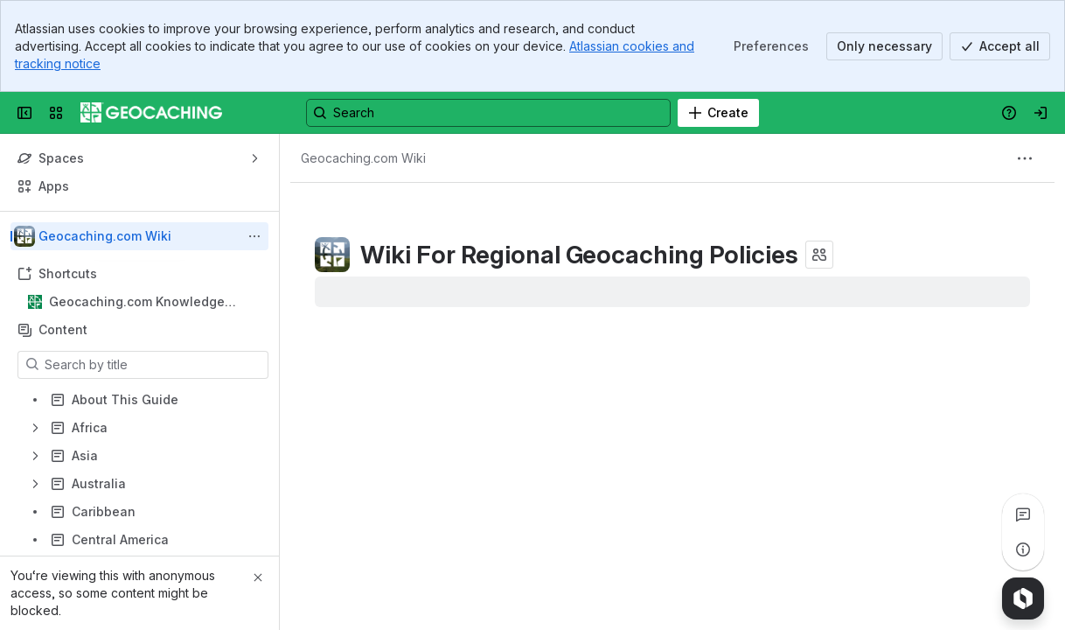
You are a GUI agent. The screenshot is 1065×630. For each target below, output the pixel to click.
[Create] (718, 113)
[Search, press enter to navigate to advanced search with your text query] (488, 113)
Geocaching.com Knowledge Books (137, 302)
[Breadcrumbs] (363, 158)
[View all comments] (1023, 514)
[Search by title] (153, 365)
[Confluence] (151, 113)
